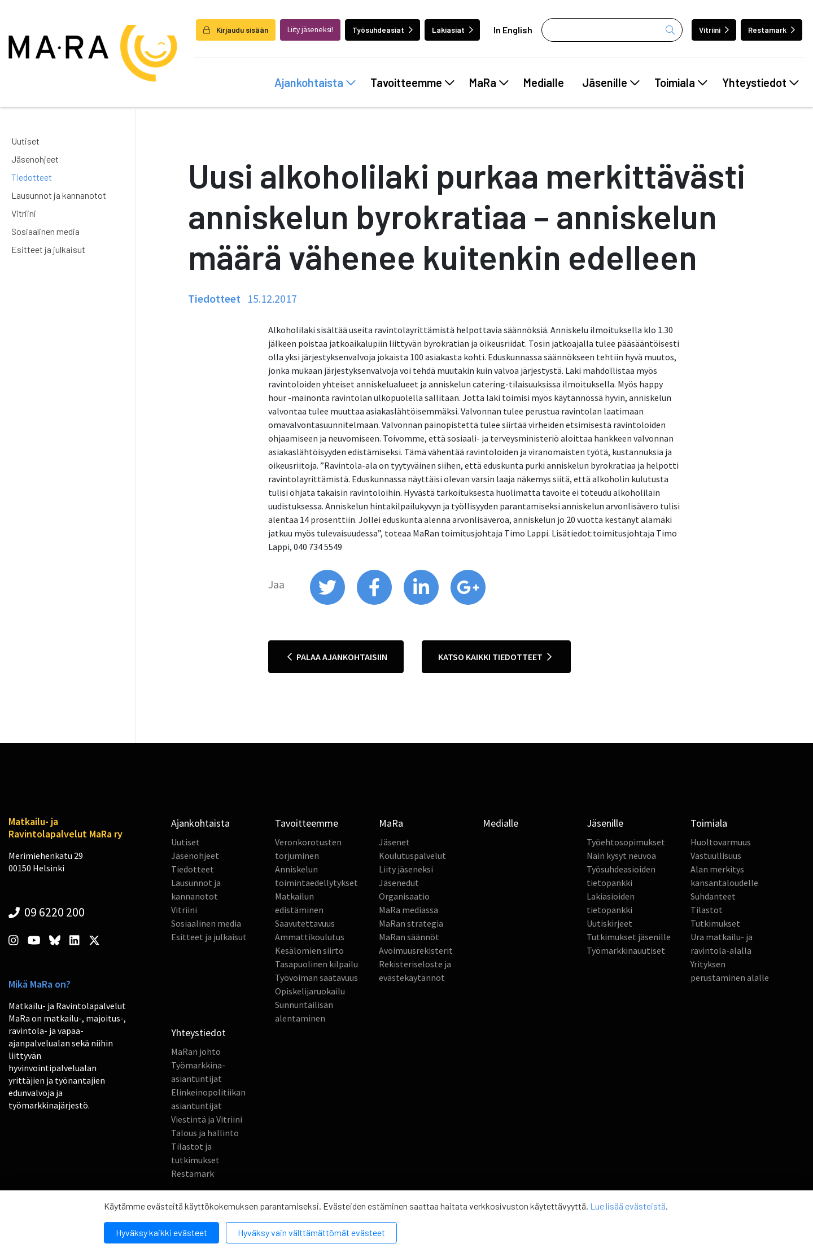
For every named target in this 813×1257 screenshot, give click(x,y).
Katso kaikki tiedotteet (495, 656)
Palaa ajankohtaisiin (337, 656)
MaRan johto (196, 1051)
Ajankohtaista (315, 82)
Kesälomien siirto (309, 950)
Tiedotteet (31, 177)
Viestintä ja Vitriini (206, 1119)
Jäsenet (394, 842)
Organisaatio (404, 896)
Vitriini (714, 29)
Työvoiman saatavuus (316, 977)
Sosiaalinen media (45, 231)
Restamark (771, 29)
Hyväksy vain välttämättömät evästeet (311, 1232)
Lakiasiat (452, 29)
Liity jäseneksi (406, 869)
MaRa (489, 82)
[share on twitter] (328, 602)
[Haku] (612, 30)
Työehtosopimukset (626, 842)
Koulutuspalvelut (412, 855)
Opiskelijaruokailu (310, 991)
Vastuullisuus (715, 855)
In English (512, 29)
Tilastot (706, 909)
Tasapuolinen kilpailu (316, 964)
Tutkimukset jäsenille (629, 936)
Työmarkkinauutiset (626, 950)
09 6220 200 (46, 912)
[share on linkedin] (422, 602)
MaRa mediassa (408, 909)
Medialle (543, 82)
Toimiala (680, 82)
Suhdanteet (713, 896)
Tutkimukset (715, 923)
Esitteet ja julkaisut (48, 249)
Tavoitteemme (412, 82)
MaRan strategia (411, 923)
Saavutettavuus (305, 923)
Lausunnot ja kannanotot (58, 195)
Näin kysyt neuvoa (621, 855)
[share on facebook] (375, 602)
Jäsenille (611, 82)
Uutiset (25, 141)
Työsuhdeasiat (382, 29)
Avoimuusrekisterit (416, 950)
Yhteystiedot (760, 82)
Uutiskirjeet (609, 923)
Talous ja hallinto (205, 1132)
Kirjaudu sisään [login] (235, 29)
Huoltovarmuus (720, 842)
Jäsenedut (399, 882)
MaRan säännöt (409, 936)
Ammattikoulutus (309, 936)
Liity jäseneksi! (310, 29)
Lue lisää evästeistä (628, 1206)
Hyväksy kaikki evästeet (161, 1232)
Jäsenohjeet (35, 159)
